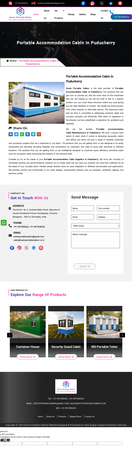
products (62, 416)
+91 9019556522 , (22, 227)
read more (27, 356)
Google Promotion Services (112, 425)
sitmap (71, 14)
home (36, 14)
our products (58, 14)
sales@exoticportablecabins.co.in (29, 240)
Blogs (93, 14)
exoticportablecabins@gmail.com (51, 3)
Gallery (82, 14)
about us (46, 14)
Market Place (75, 416)
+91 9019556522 (21, 3)
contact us (104, 14)
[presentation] (90, 256)
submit (85, 266)
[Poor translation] (7, 440)
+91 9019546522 (37, 227)
